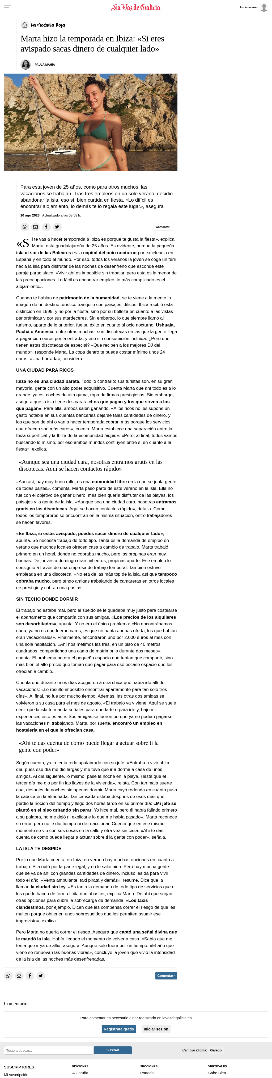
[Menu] (7, 7)
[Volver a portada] (136, 7)
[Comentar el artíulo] (163, 227)
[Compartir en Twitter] (57, 227)
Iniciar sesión (156, 1029)
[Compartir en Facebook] (46, 227)
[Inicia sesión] (254, 7)
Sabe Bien (217, 1073)
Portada (147, 1073)
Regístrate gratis (119, 1029)
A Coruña (80, 1073)
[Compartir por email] (35, 227)
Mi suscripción (16, 1075)
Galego (216, 1050)
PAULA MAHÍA (45, 64)
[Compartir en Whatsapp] (24, 227)
